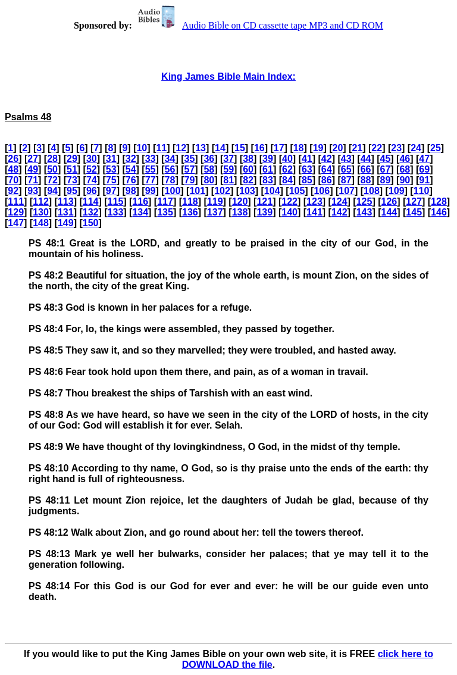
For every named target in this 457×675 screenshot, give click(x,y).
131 (66, 212)
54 (131, 169)
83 (267, 180)
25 (435, 148)
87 (346, 180)
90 (404, 180)
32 (131, 159)
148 (41, 223)
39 (267, 159)
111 (16, 201)
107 (347, 191)
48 (13, 169)
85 (307, 180)
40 (287, 159)
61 (267, 169)
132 (91, 212)
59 (228, 169)
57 (189, 169)
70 (13, 180)
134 (140, 212)
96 (91, 191)
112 (41, 201)
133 (116, 212)
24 (416, 148)
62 (287, 169)
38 (248, 159)
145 (414, 212)
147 (16, 223)
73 (72, 180)
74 (91, 180)
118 (190, 201)
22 (376, 148)
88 (366, 180)
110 (422, 191)
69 (424, 169)
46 (404, 159)
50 (52, 169)
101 (197, 191)
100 (173, 191)
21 (357, 148)
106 (322, 191)
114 (91, 201)
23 (396, 148)
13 (200, 148)
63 (307, 169)
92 (13, 191)
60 (248, 169)
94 (52, 191)
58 (209, 169)
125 (364, 201)
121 (264, 201)
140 (289, 212)
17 (279, 148)
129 (16, 212)
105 (297, 191)
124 (339, 201)
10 (141, 148)
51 (72, 169)
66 (366, 169)
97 (111, 191)
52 (91, 169)
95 (72, 191)
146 (439, 212)
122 (289, 201)
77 (150, 180)
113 (66, 201)
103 (247, 191)
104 (272, 191)
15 (239, 148)
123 (314, 201)
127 (414, 201)
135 (165, 212)
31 (111, 159)
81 (228, 180)
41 (307, 159)
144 (389, 212)
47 (424, 159)
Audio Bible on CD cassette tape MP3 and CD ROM (258, 25)
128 (439, 201)
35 (189, 159)
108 (372, 191)
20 (338, 148)
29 (72, 159)
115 (116, 201)
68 (404, 169)
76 (131, 180)
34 (170, 159)
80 (209, 180)
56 (170, 169)
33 (150, 159)
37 (228, 159)
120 (240, 201)
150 (91, 223)
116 (140, 201)
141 (314, 212)
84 (287, 180)
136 (190, 212)
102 (222, 191)
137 (215, 212)
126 (389, 201)
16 (259, 148)
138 (240, 212)
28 (52, 159)
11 (161, 148)
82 (248, 180)
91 (424, 180)
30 (91, 159)
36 (209, 159)
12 (181, 148)
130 (41, 212)
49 (32, 169)
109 (397, 191)
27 (32, 159)
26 (13, 159)
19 (318, 148)
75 (111, 180)
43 (346, 159)
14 (220, 148)
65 (346, 169)
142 (339, 212)
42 (326, 159)
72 (52, 180)
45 (385, 159)
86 (326, 180)
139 (264, 212)
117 (165, 201)
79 (189, 180)
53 (111, 169)
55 (150, 169)
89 (385, 180)
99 (150, 191)
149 (66, 223)
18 (298, 148)
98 (131, 191)
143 (364, 212)
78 (170, 180)
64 (326, 169)
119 (215, 201)
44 (366, 159)
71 (32, 180)
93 (32, 191)
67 (385, 169)
